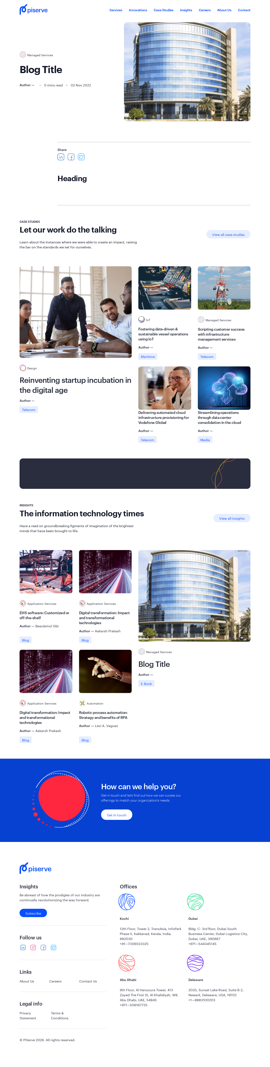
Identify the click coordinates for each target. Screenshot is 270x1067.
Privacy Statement (28, 1015)
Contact (244, 9)
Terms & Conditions (59, 1015)
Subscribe (33, 912)
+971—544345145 (202, 943)
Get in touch (116, 814)
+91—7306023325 (134, 943)
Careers (205, 9)
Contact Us (88, 980)
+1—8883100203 (201, 999)
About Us (224, 9)
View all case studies (228, 234)
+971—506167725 (133, 1004)
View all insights (232, 517)
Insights (186, 9)
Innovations (138, 9)
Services (115, 9)
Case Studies (163, 9)
